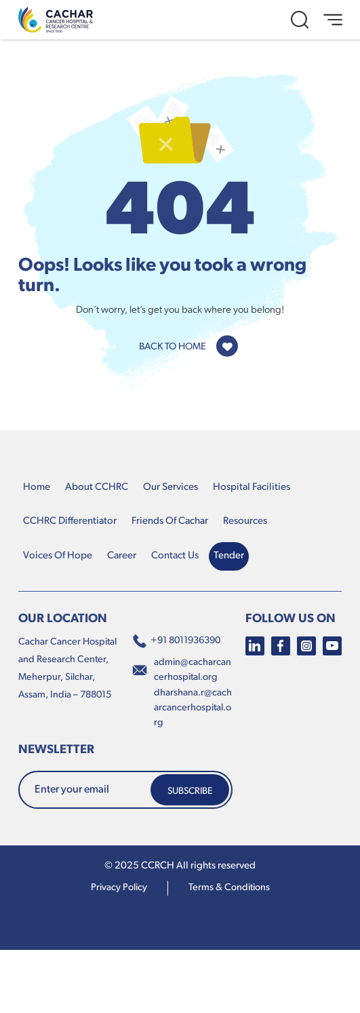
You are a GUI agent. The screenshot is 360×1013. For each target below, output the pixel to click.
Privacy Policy (119, 888)
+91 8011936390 (176, 641)
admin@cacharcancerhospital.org (192, 670)
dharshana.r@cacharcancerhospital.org (193, 707)
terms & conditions (229, 888)
